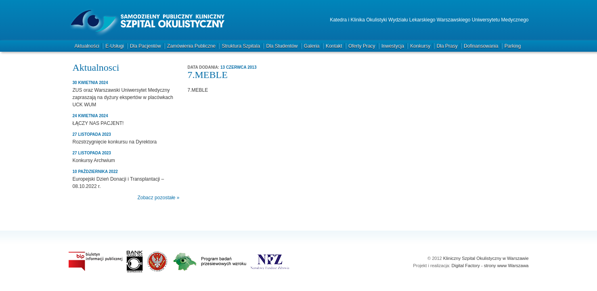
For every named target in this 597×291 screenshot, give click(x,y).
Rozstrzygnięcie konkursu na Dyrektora (115, 142)
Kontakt (334, 46)
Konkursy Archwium (94, 160)
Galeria (312, 46)
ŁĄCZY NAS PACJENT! (98, 123)
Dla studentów (281, 46)
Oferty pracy (361, 46)
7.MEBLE (198, 90)
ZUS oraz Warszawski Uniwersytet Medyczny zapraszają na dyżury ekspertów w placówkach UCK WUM (123, 97)
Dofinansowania (481, 46)
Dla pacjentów (145, 46)
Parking (513, 46)
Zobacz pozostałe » (158, 197)
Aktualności (87, 46)
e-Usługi (114, 46)
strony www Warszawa (506, 265)
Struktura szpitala (241, 46)
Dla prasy (447, 46)
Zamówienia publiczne (191, 46)
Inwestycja (392, 46)
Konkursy (420, 46)
